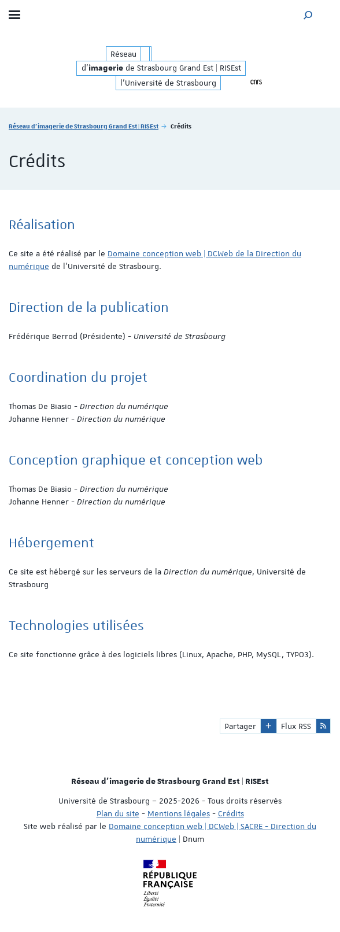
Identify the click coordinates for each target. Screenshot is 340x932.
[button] (308, 15)
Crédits (231, 813)
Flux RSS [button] (296, 726)
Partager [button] (240, 726)
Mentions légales (178, 813)
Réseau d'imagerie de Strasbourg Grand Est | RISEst (83, 126)
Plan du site (118, 813)
